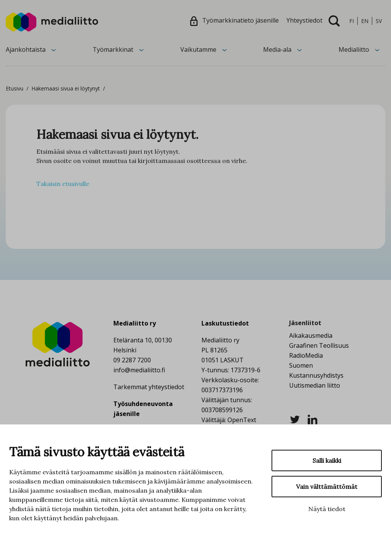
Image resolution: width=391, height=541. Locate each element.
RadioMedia (306, 355)
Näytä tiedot (326, 509)
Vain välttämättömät (326, 486)
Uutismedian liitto (314, 385)
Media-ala (277, 49)
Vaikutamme (198, 49)
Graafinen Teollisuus (319, 345)
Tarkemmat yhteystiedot (148, 387)
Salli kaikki (326, 460)
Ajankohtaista (26, 49)
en (364, 21)
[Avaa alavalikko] (54, 49)
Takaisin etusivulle (62, 183)
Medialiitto (354, 49)
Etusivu (14, 88)
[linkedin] (312, 419)
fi (351, 21)
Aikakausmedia (310, 335)
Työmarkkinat (113, 49)
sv (379, 21)
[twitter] (295, 419)
